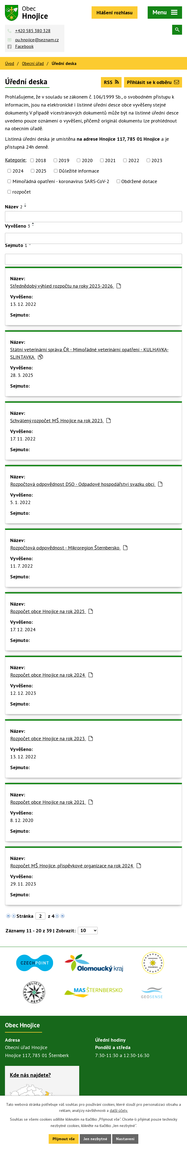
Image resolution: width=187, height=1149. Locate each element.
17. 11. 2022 (22, 438)
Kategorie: (15, 160)
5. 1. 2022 (20, 502)
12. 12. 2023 (23, 693)
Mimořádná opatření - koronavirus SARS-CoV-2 (60, 181)
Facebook (24, 46)
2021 (110, 160)
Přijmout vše (64, 1138)
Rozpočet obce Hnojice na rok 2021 (51, 802)
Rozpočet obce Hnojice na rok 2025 (51, 611)
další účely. (119, 1110)
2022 (133, 160)
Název (14, 206)
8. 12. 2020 (21, 820)
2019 (63, 160)
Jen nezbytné (95, 1138)
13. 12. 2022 (23, 304)
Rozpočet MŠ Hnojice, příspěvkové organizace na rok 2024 (75, 865)
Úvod (9, 63)
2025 (40, 171)
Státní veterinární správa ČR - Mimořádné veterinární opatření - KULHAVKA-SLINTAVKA (89, 353)
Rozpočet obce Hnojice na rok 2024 (51, 675)
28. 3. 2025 (21, 375)
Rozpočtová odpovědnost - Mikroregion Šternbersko (68, 547)
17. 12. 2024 (22, 629)
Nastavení (125, 1138)
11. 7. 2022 (21, 566)
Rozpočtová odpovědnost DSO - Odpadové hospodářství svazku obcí (86, 484)
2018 (40, 160)
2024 (17, 171)
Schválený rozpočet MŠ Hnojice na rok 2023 (60, 420)
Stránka (24, 916)
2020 (87, 160)
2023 (156, 160)
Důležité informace (79, 171)
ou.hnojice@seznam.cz (37, 39)
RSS (111, 82)
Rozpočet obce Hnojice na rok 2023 (51, 738)
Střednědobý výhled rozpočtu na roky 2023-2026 (65, 286)
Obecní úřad (33, 63)
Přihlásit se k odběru (153, 82)
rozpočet (21, 192)
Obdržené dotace (139, 181)
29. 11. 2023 (23, 884)
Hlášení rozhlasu (115, 12)
